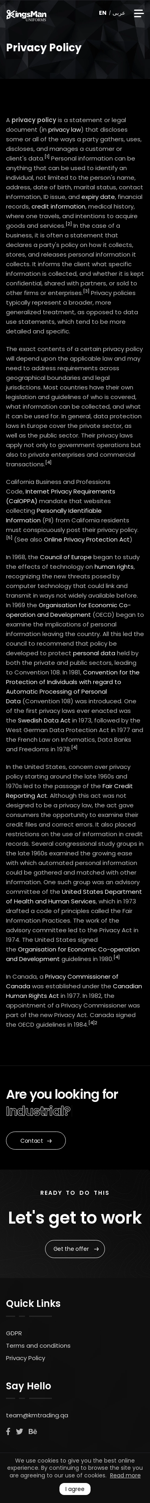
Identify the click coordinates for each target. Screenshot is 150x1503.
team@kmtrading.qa (37, 1415)
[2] (68, 224)
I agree (75, 1489)
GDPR (14, 1333)
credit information (58, 206)
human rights (114, 566)
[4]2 (92, 1022)
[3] (86, 291)
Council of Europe (66, 557)
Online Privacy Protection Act (87, 539)
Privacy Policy (25, 1358)
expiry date (98, 197)
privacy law (64, 129)
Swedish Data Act (44, 720)
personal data (94, 653)
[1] (46, 156)
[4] (48, 462)
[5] (9, 537)
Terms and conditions (38, 1345)
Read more (125, 1475)
